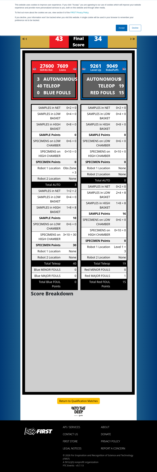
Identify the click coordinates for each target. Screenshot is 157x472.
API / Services (71, 427)
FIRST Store (70, 441)
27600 (46, 66)
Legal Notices (72, 448)
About (105, 427)
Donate (106, 434)
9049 (112, 66)
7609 (62, 66)
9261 (95, 66)
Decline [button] (135, 28)
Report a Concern (113, 448)
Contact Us (70, 434)
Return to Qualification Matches (78, 401)
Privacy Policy (79, 12)
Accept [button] (122, 28)
